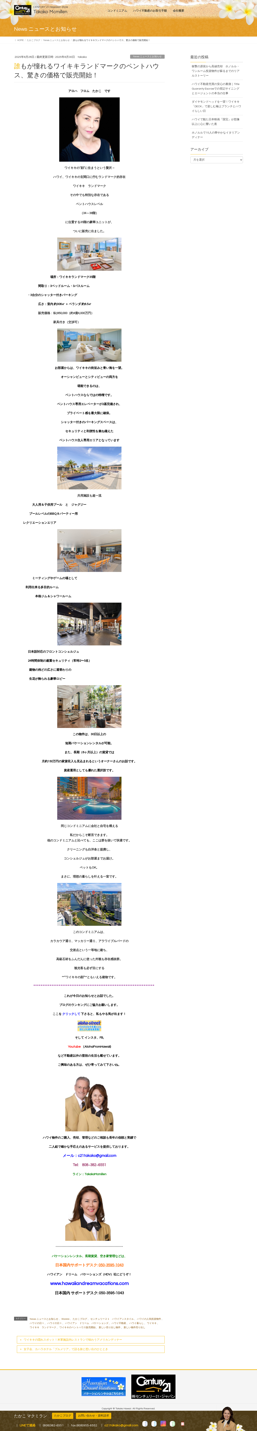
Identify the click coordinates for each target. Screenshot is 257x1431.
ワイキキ (152, 1323)
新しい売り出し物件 (109, 1327)
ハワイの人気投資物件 (149, 1319)
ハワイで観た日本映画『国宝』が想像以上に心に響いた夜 (216, 122)
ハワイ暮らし (136, 1323)
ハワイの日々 (37, 1323)
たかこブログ (80, 1319)
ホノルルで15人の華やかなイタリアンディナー (216, 135)
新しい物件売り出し (134, 1327)
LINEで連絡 (28, 1425)
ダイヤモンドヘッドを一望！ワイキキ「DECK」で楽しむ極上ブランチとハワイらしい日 (216, 106)
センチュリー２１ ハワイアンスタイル (112, 1319)
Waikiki (65, 1319)
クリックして (71, 1014)
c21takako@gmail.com (97, 1156)
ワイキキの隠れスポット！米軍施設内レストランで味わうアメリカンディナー (73, 1339)
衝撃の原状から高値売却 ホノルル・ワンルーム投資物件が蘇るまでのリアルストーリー (216, 71)
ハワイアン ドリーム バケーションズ (86, 1323)
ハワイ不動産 (119, 1323)
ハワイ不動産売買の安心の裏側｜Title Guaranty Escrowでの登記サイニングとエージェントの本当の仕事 (216, 89)
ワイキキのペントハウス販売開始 (77, 1327)
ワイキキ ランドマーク (43, 1327)
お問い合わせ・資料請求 (93, 1415)
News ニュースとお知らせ (147, 56)
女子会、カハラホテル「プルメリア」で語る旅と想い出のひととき (66, 1349)
